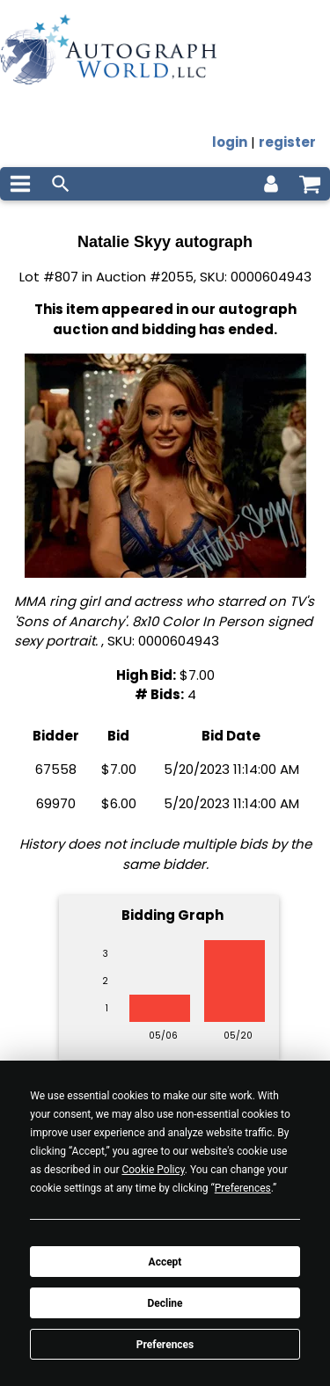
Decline (164, 1303)
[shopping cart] (309, 184)
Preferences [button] (243, 1188)
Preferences (165, 1345)
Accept (165, 1262)
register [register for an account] (287, 142)
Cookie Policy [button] (152, 1170)
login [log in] (229, 142)
